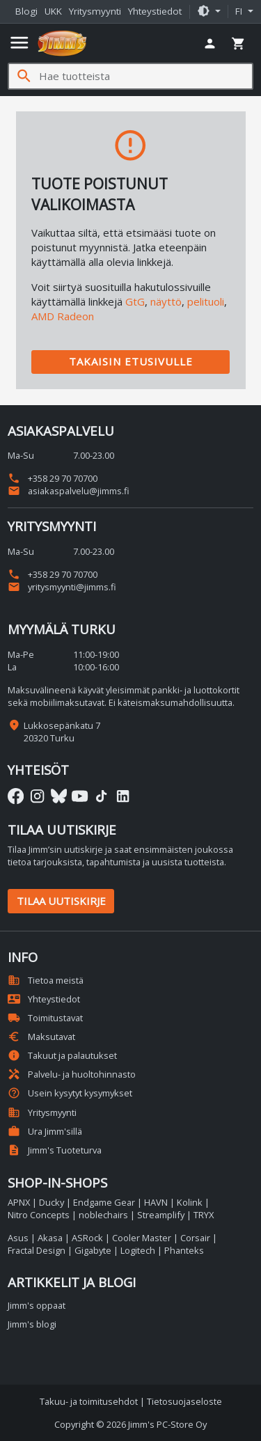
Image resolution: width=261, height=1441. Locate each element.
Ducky (51, 1202)
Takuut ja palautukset (62, 1055)
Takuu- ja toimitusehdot (89, 1401)
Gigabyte (92, 1250)
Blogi (26, 11)
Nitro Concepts (39, 1214)
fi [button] (240, 11)
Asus (18, 1237)
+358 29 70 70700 (52, 478)
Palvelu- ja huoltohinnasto (72, 1074)
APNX (19, 1202)
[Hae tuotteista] (145, 76)
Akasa (50, 1237)
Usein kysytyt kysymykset (70, 1093)
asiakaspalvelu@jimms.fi (68, 491)
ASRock (87, 1237)
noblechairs (103, 1214)
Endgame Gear (104, 1202)
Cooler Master (141, 1237)
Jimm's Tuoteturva (55, 1150)
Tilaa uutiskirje (61, 901)
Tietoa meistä (46, 980)
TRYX (203, 1214)
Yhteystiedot (155, 11)
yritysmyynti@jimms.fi (62, 587)
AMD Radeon (62, 316)
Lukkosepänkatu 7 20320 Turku (62, 731)
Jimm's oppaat (36, 1305)
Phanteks (184, 1250)
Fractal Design (36, 1250)
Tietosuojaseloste (184, 1401)
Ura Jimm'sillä (45, 1131)
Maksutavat (41, 1036)
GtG (135, 301)
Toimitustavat (45, 1017)
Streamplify (160, 1214)
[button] (209, 12)
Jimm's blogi (32, 1324)
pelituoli (205, 301)
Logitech (137, 1250)
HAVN (156, 1202)
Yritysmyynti (95, 11)
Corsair (195, 1237)
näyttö (166, 301)
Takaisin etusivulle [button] (131, 361)
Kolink (190, 1202)
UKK (53, 11)
